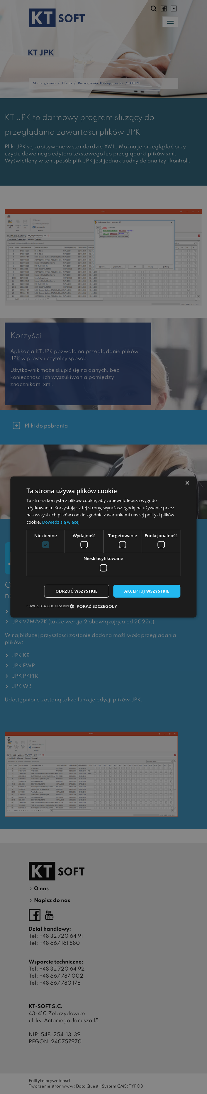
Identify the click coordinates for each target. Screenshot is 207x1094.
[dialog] (103, 547)
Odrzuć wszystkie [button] (76, 591)
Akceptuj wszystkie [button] (146, 591)
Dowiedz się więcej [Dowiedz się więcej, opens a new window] (61, 522)
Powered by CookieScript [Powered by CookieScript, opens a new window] (47, 606)
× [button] (187, 483)
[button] (93, 606)
